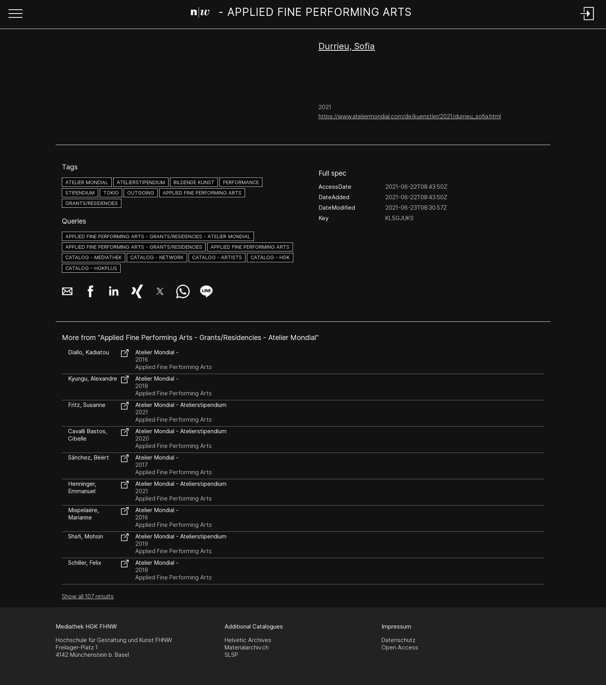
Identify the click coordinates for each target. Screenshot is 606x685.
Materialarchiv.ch (247, 647)
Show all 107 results (88, 596)
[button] (15, 14)
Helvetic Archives (248, 640)
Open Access (399, 647)
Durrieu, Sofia (346, 46)
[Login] (587, 20)
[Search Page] (301, 13)
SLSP (231, 654)
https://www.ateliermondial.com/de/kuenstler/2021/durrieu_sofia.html (409, 116)
